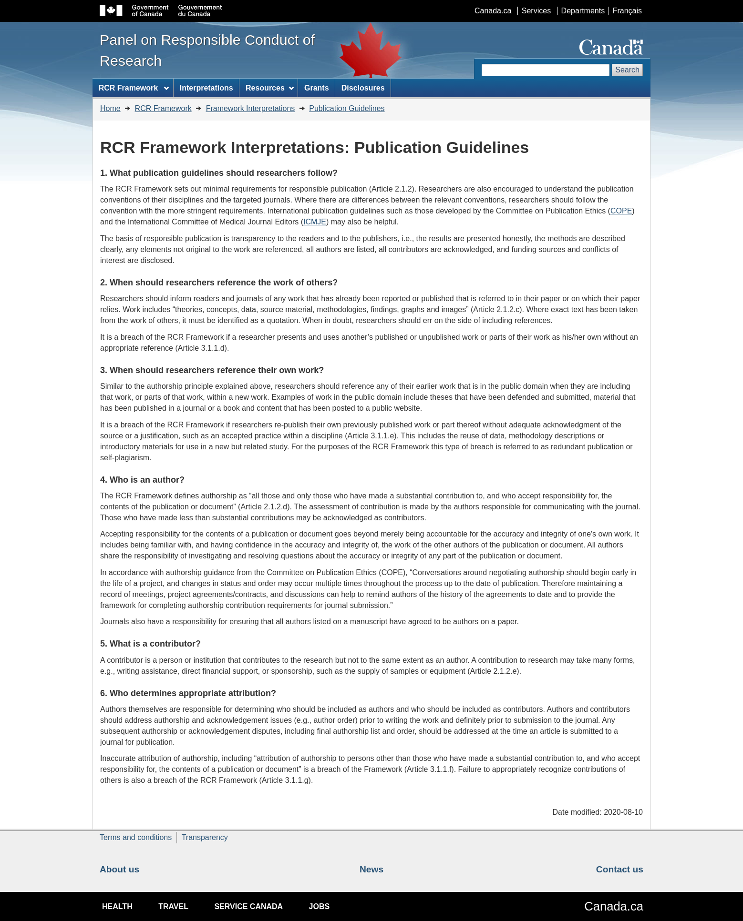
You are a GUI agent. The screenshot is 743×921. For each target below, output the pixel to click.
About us (119, 869)
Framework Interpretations (250, 108)
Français (627, 11)
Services (536, 11)
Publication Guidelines (346, 108)
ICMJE (314, 222)
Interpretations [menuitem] (206, 88)
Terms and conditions (136, 837)
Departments (583, 11)
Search (627, 70)
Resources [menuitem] (270, 88)
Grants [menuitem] (316, 88)
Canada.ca (493, 11)
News (371, 869)
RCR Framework (163, 108)
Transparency (205, 837)
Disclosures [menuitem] (363, 88)
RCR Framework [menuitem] (134, 88)
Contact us (619, 869)
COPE (621, 211)
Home (110, 108)
